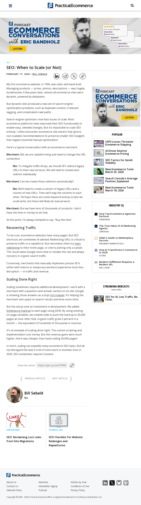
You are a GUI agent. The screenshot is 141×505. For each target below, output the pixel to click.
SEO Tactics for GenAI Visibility (113, 162)
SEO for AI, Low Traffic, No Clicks (116, 298)
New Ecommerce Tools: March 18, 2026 (114, 189)
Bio (26, 397)
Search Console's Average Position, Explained (116, 180)
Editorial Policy (14, 490)
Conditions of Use (80, 486)
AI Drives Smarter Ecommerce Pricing (111, 152)
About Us (11, 482)
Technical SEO (56, 429)
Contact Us (12, 486)
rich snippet (57, 295)
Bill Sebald (39, 74)
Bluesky (120, 483)
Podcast (43, 490)
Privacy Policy (78, 490)
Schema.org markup (18, 310)
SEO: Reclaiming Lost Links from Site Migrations (23, 439)
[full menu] (10, 6)
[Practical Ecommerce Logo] (70, 5)
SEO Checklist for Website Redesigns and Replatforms (66, 441)
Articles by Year (79, 482)
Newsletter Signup (48, 486)
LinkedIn (107, 483)
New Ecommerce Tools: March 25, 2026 (114, 171)
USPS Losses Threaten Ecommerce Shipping (113, 143)
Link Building (13, 429)
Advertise (43, 482)
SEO (8, 62)
